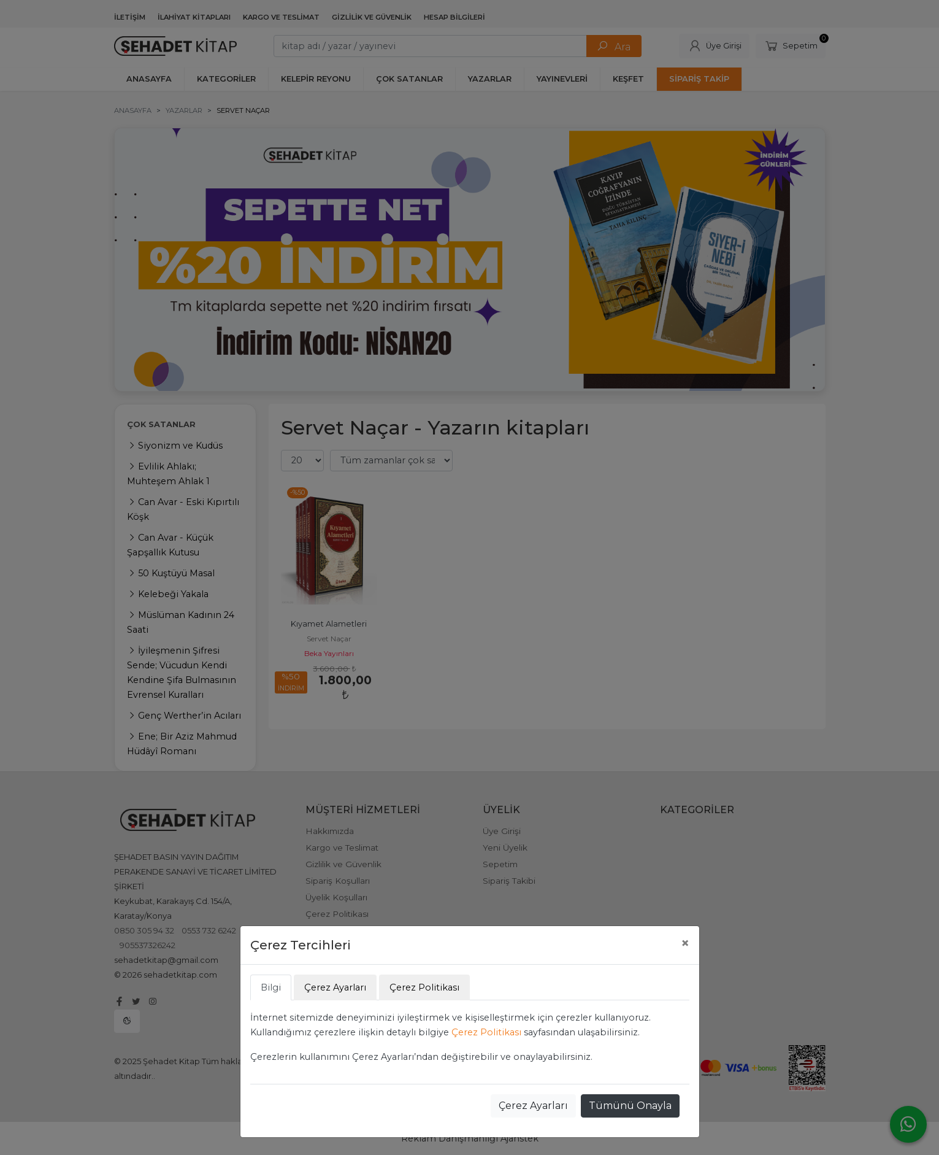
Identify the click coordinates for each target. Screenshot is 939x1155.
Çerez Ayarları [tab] (335, 987)
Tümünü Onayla (630, 1105)
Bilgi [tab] (271, 987)
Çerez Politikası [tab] (424, 987)
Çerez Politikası (486, 1032)
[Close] (685, 943)
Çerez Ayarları (533, 1105)
